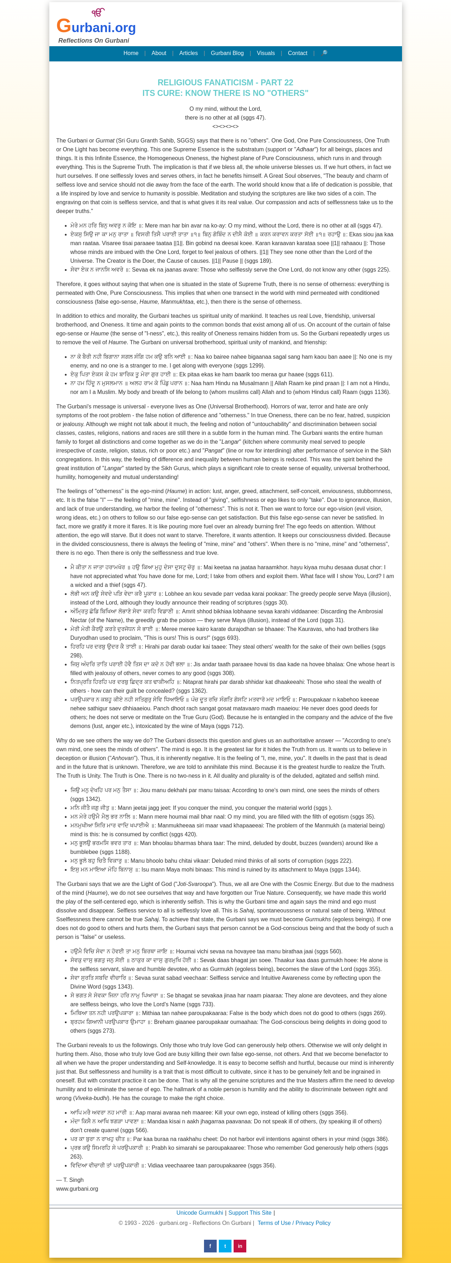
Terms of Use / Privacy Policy (294, 1223)
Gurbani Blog (227, 53)
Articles (188, 53)
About (159, 53)
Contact (297, 53)
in (240, 1246)
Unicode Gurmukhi (200, 1213)
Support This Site (249, 1213)
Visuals (266, 53)
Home (130, 53)
